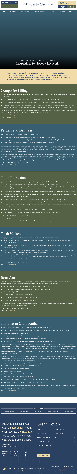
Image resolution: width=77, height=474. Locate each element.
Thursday (4, 453)
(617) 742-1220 (9, 2)
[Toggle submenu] (15, 11)
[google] (26, 451)
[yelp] (26, 455)
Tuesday (4, 449)
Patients (53, 11)
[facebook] (26, 448)
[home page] (38, 4)
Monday (4, 446)
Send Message (43, 455)
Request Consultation (53, 411)
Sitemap (37, 468)
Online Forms (69, 411)
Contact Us (37, 411)
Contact (72, 11)
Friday (3, 455)
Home (3, 11)
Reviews (62, 11)
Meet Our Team (24, 411)
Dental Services (40, 11)
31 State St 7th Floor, (9, 5)
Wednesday (5, 451)
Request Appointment (64, 3)
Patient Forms (61, 7)
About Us (13, 11)
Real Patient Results (26, 11)
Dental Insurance (71, 7)
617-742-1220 (12, 117)
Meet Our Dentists (9, 411)
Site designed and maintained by (62, 469)
